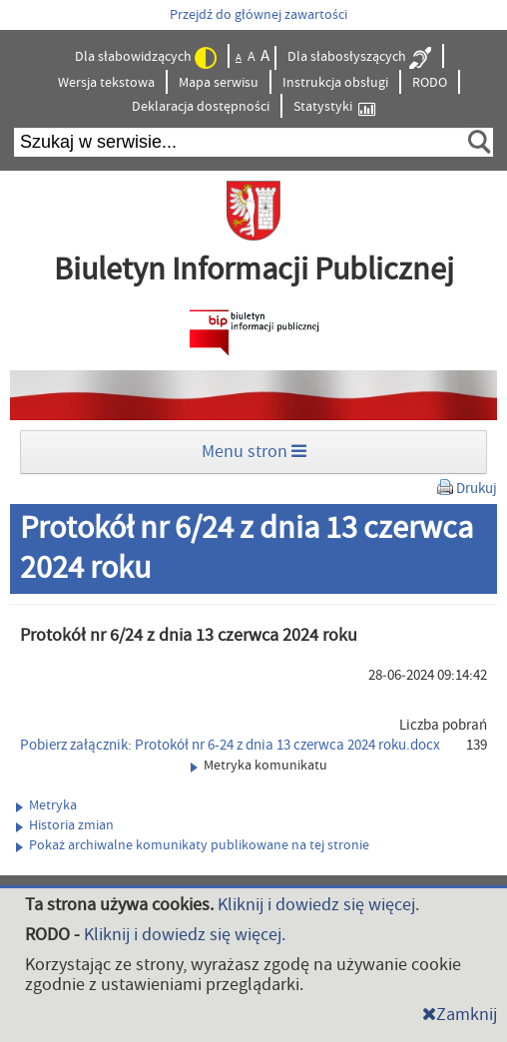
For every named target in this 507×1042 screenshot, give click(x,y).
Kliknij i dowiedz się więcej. (318, 904)
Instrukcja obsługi (335, 83)
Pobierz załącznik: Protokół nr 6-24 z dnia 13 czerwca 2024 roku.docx (230, 745)
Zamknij (459, 1014)
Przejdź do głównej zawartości (258, 15)
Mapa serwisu (218, 83)
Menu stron (254, 451)
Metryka (46, 805)
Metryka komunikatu (259, 766)
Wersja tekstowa (106, 83)
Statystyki (334, 107)
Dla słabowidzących (146, 58)
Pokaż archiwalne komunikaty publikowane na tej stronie (192, 845)
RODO (429, 83)
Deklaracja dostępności (200, 107)
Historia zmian (65, 825)
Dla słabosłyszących (359, 58)
